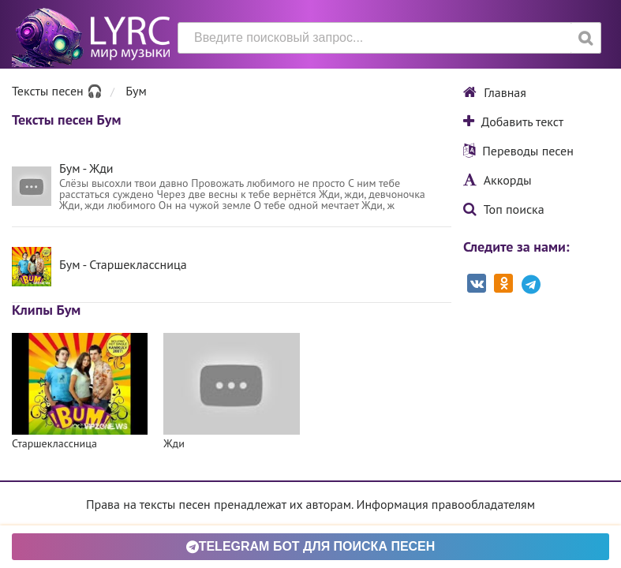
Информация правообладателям (446, 504)
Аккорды (497, 180)
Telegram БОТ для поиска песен (311, 546)
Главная (494, 92)
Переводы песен (518, 151)
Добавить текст (513, 121)
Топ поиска (503, 209)
